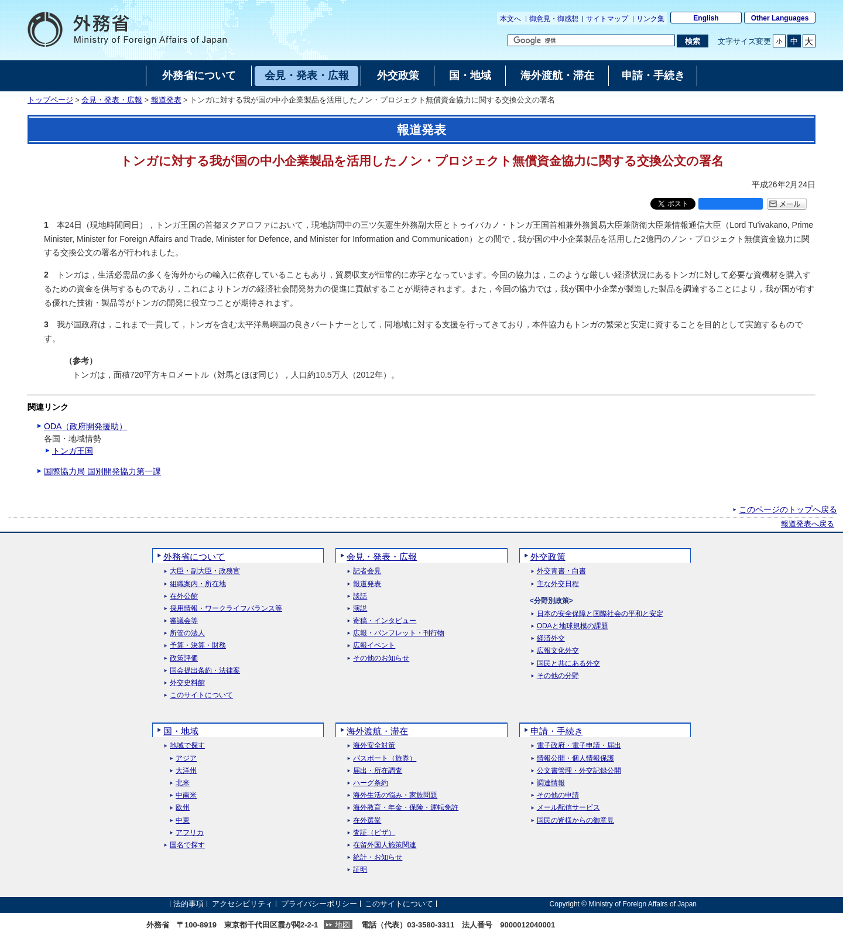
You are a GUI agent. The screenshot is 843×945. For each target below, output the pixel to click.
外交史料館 (187, 683)
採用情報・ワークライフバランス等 (226, 608)
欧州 (183, 808)
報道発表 (166, 100)
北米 (183, 783)
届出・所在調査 (377, 771)
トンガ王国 (72, 451)
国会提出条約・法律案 (205, 670)
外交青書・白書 (561, 571)
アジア (186, 758)
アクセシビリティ (242, 903)
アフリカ (190, 833)
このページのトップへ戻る (788, 509)
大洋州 (186, 771)
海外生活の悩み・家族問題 (395, 795)
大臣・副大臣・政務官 (205, 571)
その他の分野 (558, 676)
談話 (360, 596)
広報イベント (374, 645)
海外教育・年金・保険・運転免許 (405, 808)
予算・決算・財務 (198, 645)
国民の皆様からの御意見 (575, 820)
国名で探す (187, 845)
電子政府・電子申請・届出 (579, 745)
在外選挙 (367, 820)
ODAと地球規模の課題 (572, 626)
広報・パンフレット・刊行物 (398, 633)
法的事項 (188, 903)
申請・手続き (556, 731)
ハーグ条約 (370, 783)
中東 (183, 820)
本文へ (510, 19)
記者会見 (367, 571)
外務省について (194, 556)
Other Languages (780, 18)
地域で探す (187, 745)
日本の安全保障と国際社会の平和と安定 (600, 614)
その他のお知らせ (381, 658)
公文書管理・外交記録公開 (579, 771)
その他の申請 (558, 795)
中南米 (186, 795)
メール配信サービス (568, 808)
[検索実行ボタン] (692, 41)
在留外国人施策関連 (384, 845)
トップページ (50, 100)
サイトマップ (607, 19)
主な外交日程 (558, 584)
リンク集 (650, 19)
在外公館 (184, 596)
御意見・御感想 (553, 19)
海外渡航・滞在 (377, 731)
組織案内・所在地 (198, 584)
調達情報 (551, 783)
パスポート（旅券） (384, 758)
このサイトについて (201, 695)
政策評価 (184, 658)
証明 (360, 870)
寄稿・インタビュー (384, 621)
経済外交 (551, 638)
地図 (342, 924)
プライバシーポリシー (319, 903)
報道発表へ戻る (807, 524)
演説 (360, 608)
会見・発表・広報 (111, 100)
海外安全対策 (374, 745)
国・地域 (180, 731)
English (705, 18)
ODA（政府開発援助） (85, 426)
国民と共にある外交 (568, 663)
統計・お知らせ (377, 857)
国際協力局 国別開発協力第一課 (102, 471)
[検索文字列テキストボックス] (591, 40)
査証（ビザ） (374, 833)
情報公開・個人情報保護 (575, 758)
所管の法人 (187, 633)
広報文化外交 (558, 651)
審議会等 (184, 621)
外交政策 (548, 556)
